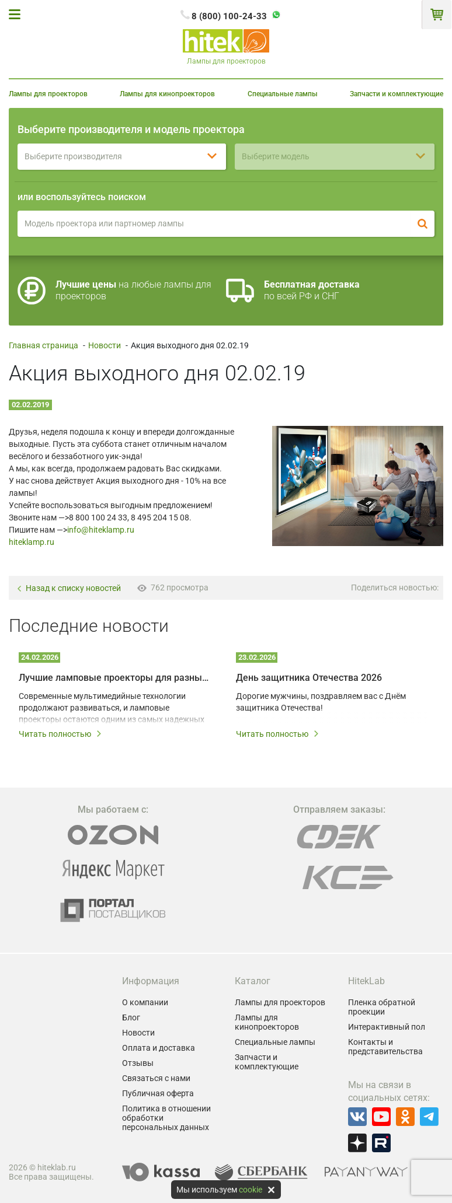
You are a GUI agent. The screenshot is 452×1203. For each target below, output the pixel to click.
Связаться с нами (156, 1078)
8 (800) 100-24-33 (229, 16)
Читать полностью (60, 734)
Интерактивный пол (386, 1026)
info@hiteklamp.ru (100, 529)
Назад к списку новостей (68, 588)
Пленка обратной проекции (381, 1007)
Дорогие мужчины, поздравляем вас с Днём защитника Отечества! (321, 701)
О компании (145, 1002)
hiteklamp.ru (31, 542)
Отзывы (138, 1063)
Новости (104, 345)
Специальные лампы (283, 94)
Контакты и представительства (385, 1046)
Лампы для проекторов (48, 94)
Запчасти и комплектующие (396, 94)
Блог (131, 1017)
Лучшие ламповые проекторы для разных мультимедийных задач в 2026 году (114, 677)
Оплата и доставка (158, 1047)
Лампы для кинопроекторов (167, 94)
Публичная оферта (158, 1093)
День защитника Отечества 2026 (309, 677)
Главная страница (43, 345)
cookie (250, 1189)
